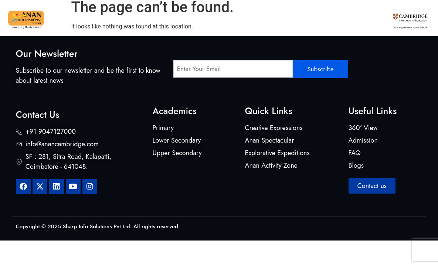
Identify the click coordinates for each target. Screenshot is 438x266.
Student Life (312, 18)
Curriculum (145, 18)
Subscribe (320, 69)
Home (71, 18)
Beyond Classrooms (257, 18)
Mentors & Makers (196, 18)
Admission (357, 18)
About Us (104, 18)
